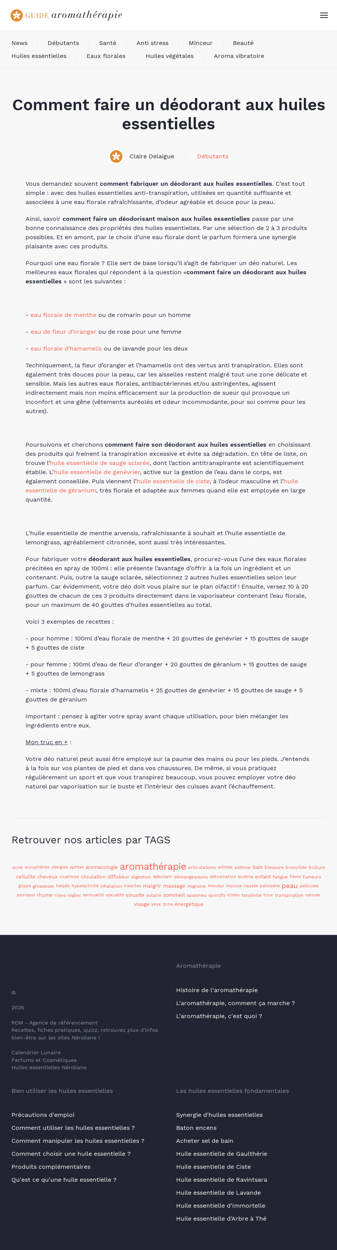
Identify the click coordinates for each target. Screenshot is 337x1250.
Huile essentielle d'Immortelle (220, 1205)
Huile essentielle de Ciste (213, 1166)
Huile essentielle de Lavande (218, 1192)
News (19, 43)
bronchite (296, 867)
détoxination (223, 876)
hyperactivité (85, 885)
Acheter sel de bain (204, 1140)
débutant (162, 876)
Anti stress (152, 43)
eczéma (245, 876)
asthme (242, 867)
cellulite (25, 877)
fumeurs (312, 877)
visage (141, 904)
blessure (274, 867)
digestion (141, 877)
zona (168, 904)
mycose (234, 885)
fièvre (295, 876)
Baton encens (196, 1127)
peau (290, 886)
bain (258, 867)
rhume (45, 895)
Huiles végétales (170, 56)
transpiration (289, 895)
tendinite (252, 895)
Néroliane (84, 1037)
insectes (132, 885)
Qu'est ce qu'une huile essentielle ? (64, 1179)
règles (74, 895)
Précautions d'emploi (42, 1114)
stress (233, 895)
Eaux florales (106, 56)
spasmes (196, 895)
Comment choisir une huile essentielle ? (71, 1153)
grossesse (43, 886)
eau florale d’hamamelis (66, 348)
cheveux (47, 877)
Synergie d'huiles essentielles (219, 1114)
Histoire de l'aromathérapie (217, 990)
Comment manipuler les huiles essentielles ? (77, 1140)
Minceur (201, 43)
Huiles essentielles (38, 56)
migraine (196, 886)
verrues (312, 895)
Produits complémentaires (50, 1166)
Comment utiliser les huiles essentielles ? (73, 1127)
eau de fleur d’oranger (63, 331)
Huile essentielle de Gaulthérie (221, 1153)
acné (17, 867)
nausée (251, 885)
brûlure (317, 867)
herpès (63, 885)
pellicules (309, 885)
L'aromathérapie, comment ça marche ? (235, 1003)
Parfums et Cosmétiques (44, 1060)
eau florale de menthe (63, 315)
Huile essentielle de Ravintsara (221, 1179)
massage (174, 886)
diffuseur (118, 877)
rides (60, 895)
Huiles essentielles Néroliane (49, 1067)
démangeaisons (191, 877)
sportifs (216, 895)
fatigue (280, 877)
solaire (153, 895)
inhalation (111, 886)
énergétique (189, 904)
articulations (202, 867)
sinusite (135, 895)
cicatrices (69, 876)
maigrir (152, 886)
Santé (107, 43)
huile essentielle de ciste (173, 481)
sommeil (174, 895)
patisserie (270, 885)
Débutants (63, 43)
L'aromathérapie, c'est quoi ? (219, 1016)
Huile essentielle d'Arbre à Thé (221, 1218)
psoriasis (26, 895)
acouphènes (37, 867)
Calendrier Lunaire (36, 1052)
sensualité (93, 895)
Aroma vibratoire (239, 56)
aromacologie (102, 867)
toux (268, 895)
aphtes (77, 867)
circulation (93, 877)
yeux (156, 904)
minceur (216, 885)
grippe (24, 885)
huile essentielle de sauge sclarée (99, 463)
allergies (59, 867)
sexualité (115, 895)
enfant (263, 877)
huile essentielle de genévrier (97, 472)
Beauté (243, 43)
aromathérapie (153, 866)
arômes (225, 867)
